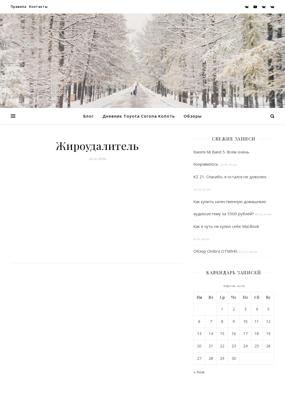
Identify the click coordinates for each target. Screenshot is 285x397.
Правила (18, 6)
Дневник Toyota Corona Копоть (138, 116)
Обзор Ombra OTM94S (215, 251)
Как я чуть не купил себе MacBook (226, 226)
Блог (88, 116)
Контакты (38, 6)
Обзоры (193, 116)
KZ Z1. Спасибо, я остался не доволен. (230, 176)
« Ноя (198, 372)
